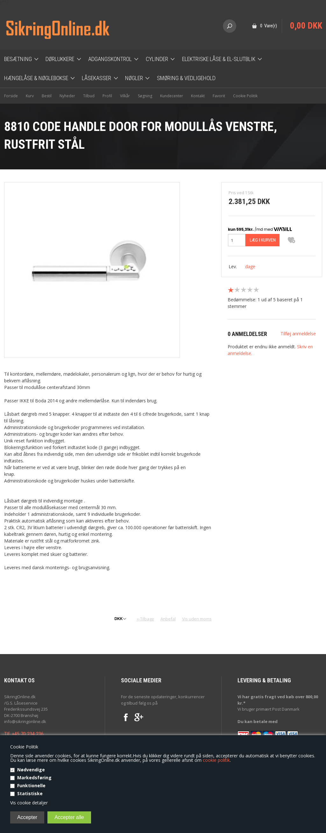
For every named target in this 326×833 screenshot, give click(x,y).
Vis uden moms (197, 619)
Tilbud (89, 96)
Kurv (30, 96)
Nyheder (67, 96)
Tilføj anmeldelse (298, 334)
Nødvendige (31, 770)
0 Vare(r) (268, 26)
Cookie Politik (245, 96)
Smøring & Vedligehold (186, 78)
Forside (11, 96)
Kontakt (198, 96)
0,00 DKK (306, 26)
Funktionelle (31, 785)
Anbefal (168, 619)
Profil (107, 96)
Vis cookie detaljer (29, 803)
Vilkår (125, 96)
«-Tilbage (145, 619)
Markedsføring (34, 778)
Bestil (47, 96)
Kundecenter (171, 96)
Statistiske (30, 793)
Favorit (219, 96)
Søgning (145, 96)
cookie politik (216, 760)
